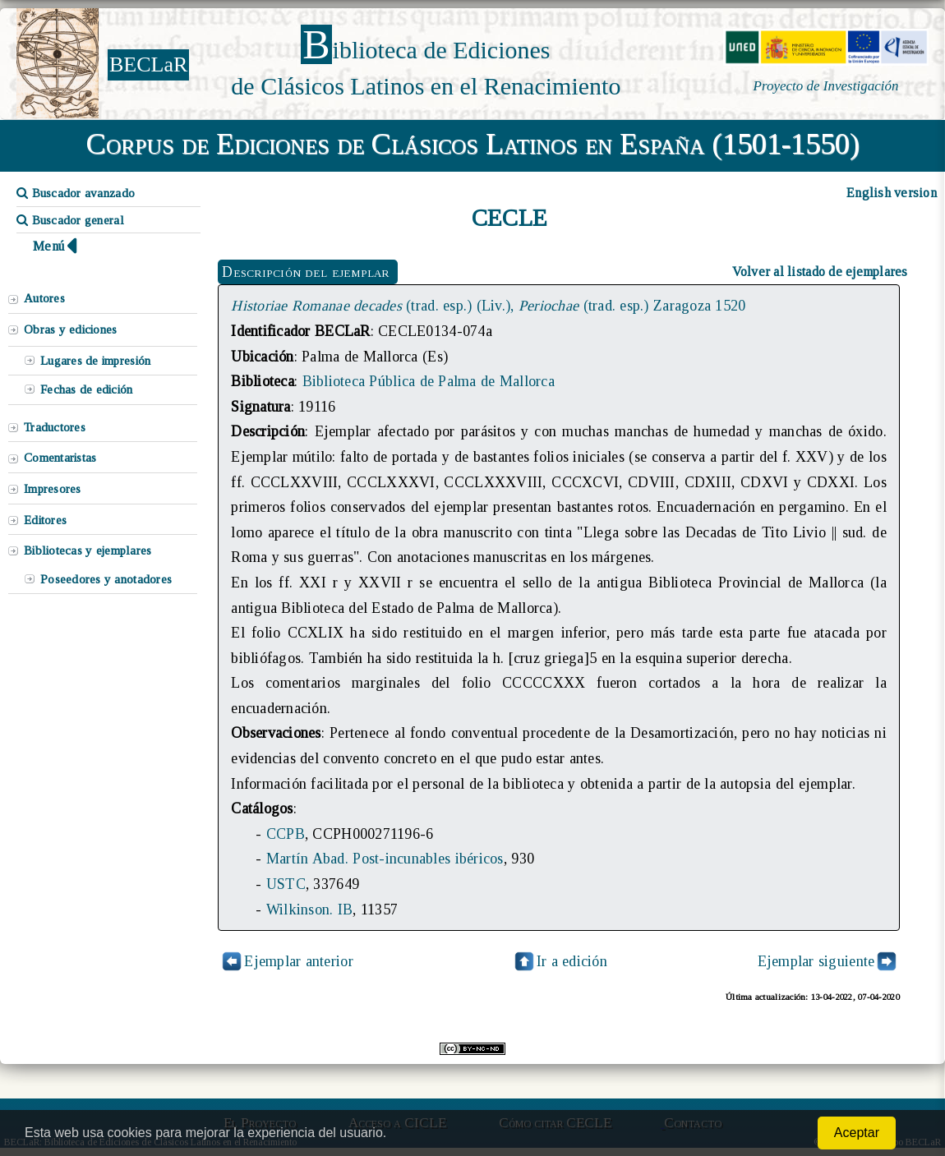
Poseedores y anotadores (106, 579)
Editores (45, 520)
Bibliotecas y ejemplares (87, 550)
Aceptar (856, 1133)
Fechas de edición (86, 389)
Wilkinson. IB (309, 909)
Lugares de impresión (95, 360)
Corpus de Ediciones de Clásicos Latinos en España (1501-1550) (473, 143)
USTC (286, 884)
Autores (44, 298)
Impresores (52, 488)
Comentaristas (60, 457)
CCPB (285, 834)
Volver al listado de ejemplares (820, 272)
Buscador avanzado (75, 193)
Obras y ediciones (71, 329)
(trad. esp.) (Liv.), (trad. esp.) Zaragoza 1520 (488, 305)
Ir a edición (559, 961)
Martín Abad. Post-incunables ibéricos (385, 858)
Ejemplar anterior (298, 961)
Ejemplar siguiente (816, 961)
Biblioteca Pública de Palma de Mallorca (428, 381)
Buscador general (70, 220)
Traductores (54, 427)
